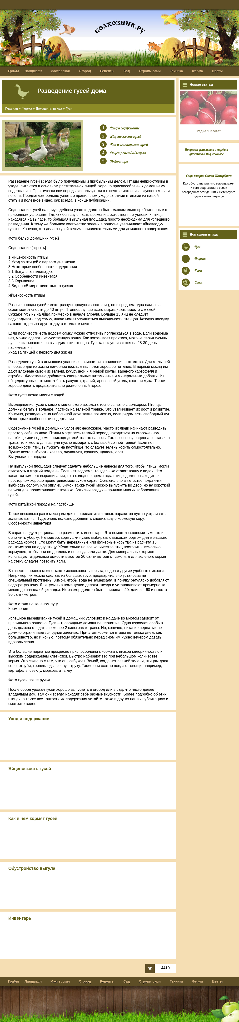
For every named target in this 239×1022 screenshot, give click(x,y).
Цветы (217, 71)
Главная (11, 108)
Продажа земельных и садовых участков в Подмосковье (206, 151)
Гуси (69, 108)
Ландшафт (33, 71)
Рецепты (107, 71)
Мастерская (60, 71)
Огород (85, 71)
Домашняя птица (49, 108)
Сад (127, 71)
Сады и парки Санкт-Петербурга (209, 176)
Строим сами (150, 71)
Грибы (13, 71)
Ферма (197, 71)
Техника (176, 71)
